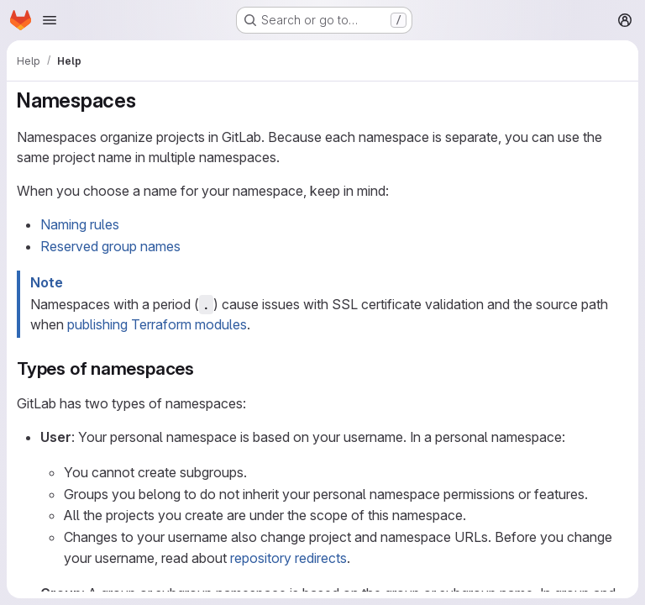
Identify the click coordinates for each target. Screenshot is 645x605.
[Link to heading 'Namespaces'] (147, 100)
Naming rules (79, 224)
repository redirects (288, 558)
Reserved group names (110, 246)
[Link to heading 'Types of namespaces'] (203, 368)
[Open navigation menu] (49, 20)
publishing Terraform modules (157, 324)
